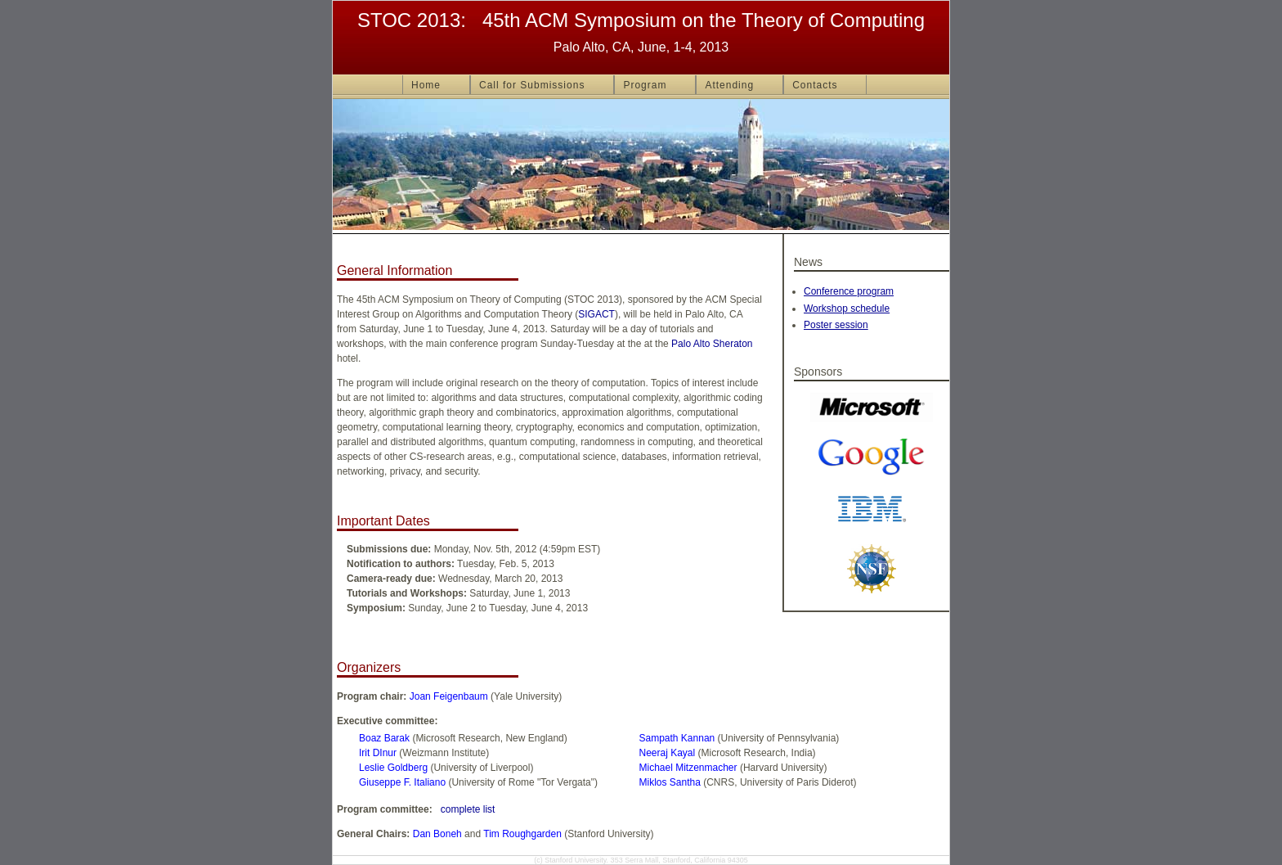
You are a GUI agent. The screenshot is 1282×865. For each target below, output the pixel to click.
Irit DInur (378, 753)
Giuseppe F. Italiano (402, 782)
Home (426, 85)
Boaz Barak (384, 738)
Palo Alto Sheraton (711, 343)
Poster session (836, 325)
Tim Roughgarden (522, 834)
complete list (468, 809)
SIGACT (596, 314)
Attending (729, 85)
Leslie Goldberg (393, 767)
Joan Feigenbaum (449, 696)
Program (644, 85)
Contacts (814, 85)
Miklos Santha (670, 782)
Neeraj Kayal (667, 753)
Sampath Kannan (677, 738)
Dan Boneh (437, 834)
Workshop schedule (847, 308)
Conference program (849, 291)
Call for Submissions (532, 85)
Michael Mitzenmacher (688, 767)
